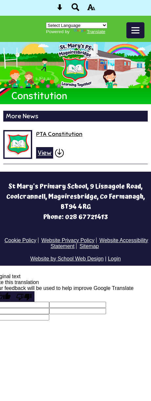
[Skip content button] (60, 9)
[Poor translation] (23, 296)
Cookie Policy (20, 240)
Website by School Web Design (67, 258)
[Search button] (75, 9)
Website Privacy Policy (68, 240)
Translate (89, 31)
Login (114, 258)
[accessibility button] (91, 9)
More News (22, 116)
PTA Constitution (59, 134)
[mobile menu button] (135, 30)
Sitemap (89, 246)
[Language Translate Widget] (76, 25)
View (45, 153)
